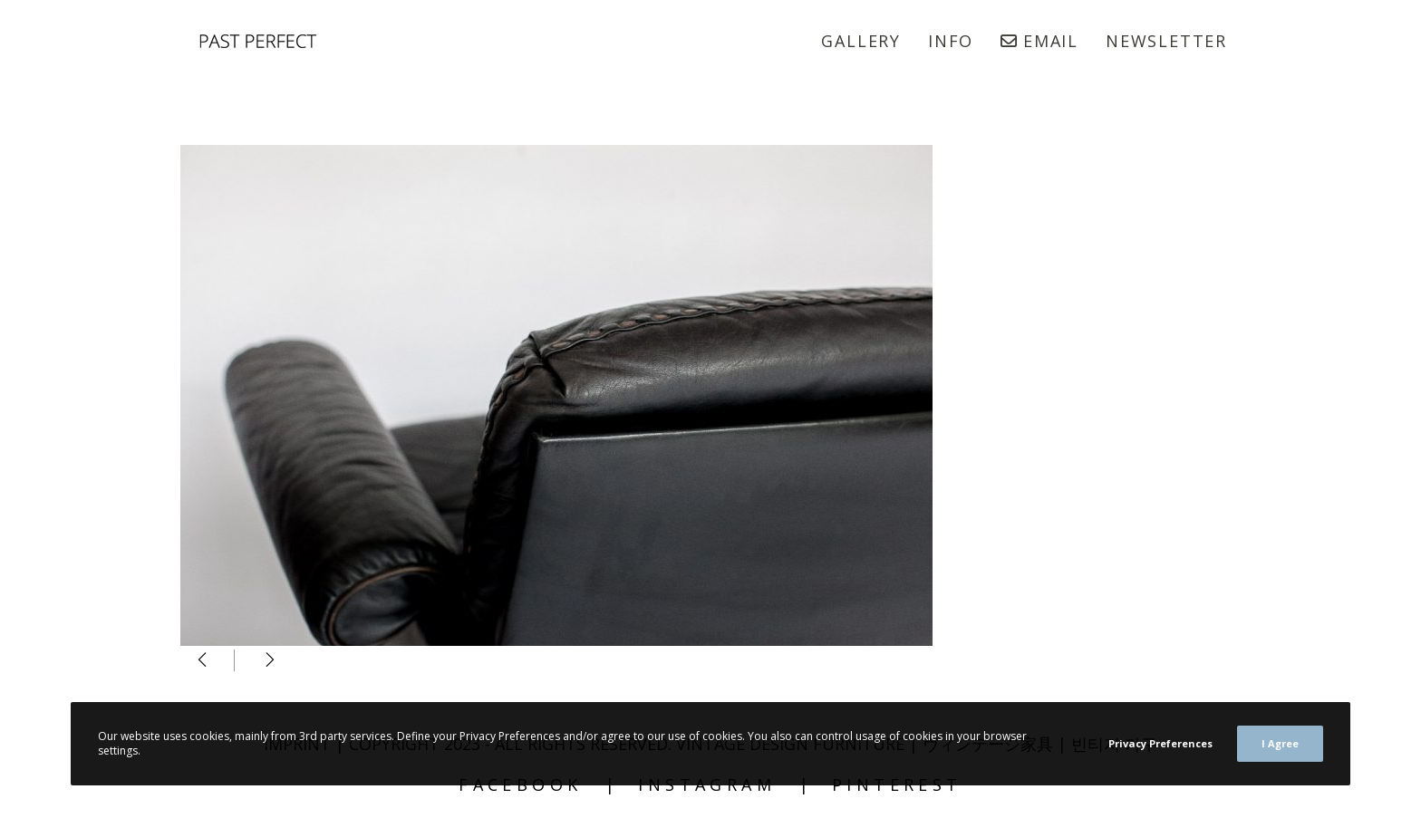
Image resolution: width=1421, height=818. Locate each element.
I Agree (1280, 743)
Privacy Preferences (1160, 743)
